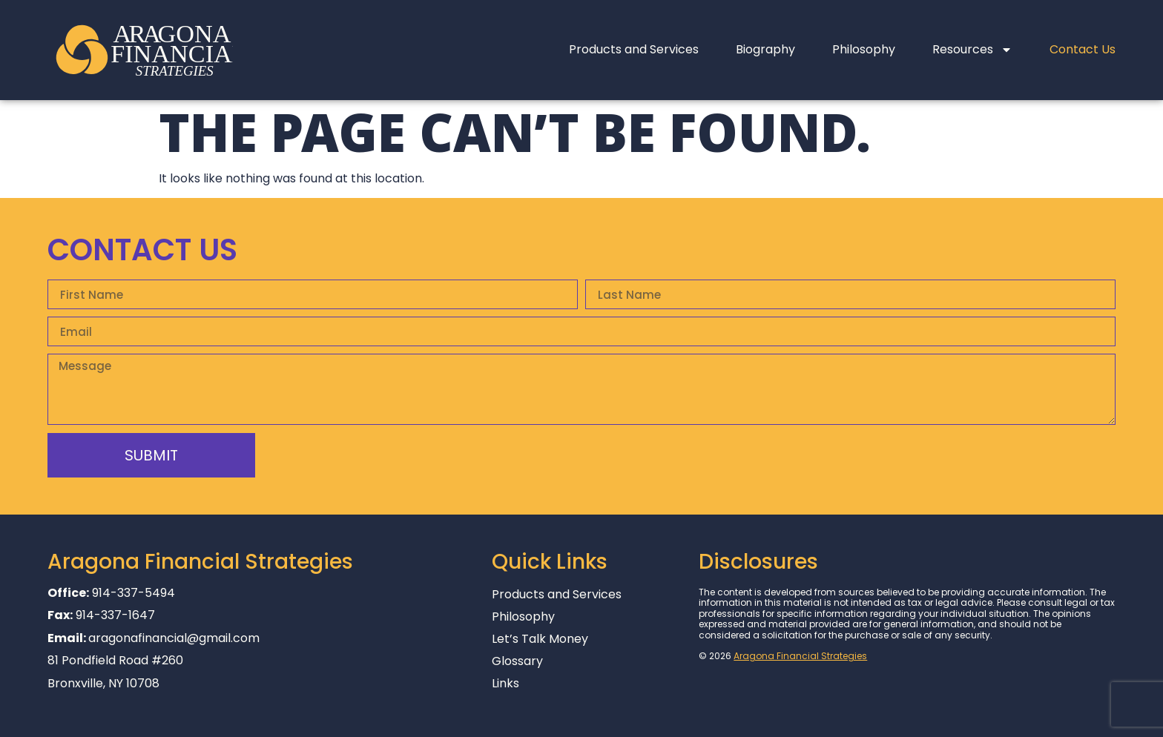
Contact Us (1083, 49)
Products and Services (634, 49)
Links (505, 683)
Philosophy (863, 49)
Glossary (517, 661)
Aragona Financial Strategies (800, 656)
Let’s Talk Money (540, 639)
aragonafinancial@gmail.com (174, 638)
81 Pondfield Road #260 (115, 660)
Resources (972, 49)
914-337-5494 (133, 592)
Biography (765, 49)
